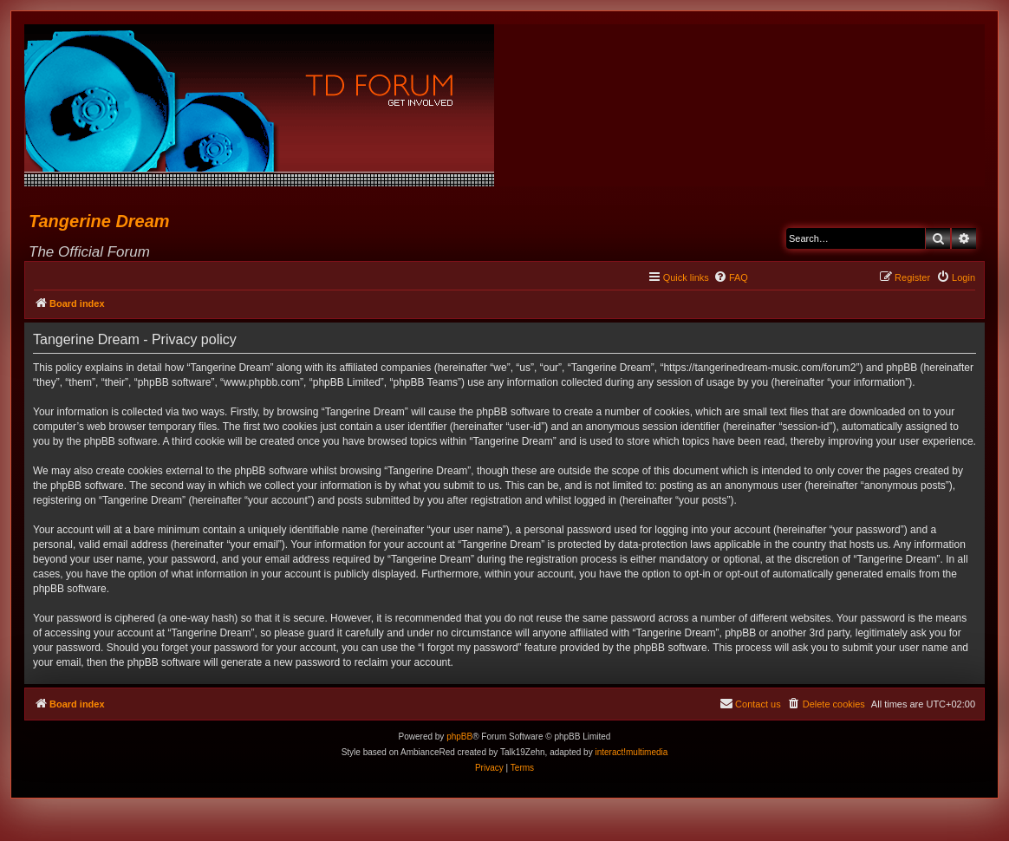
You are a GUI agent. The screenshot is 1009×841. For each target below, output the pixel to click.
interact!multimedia (631, 752)
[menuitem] (730, 277)
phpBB (459, 736)
